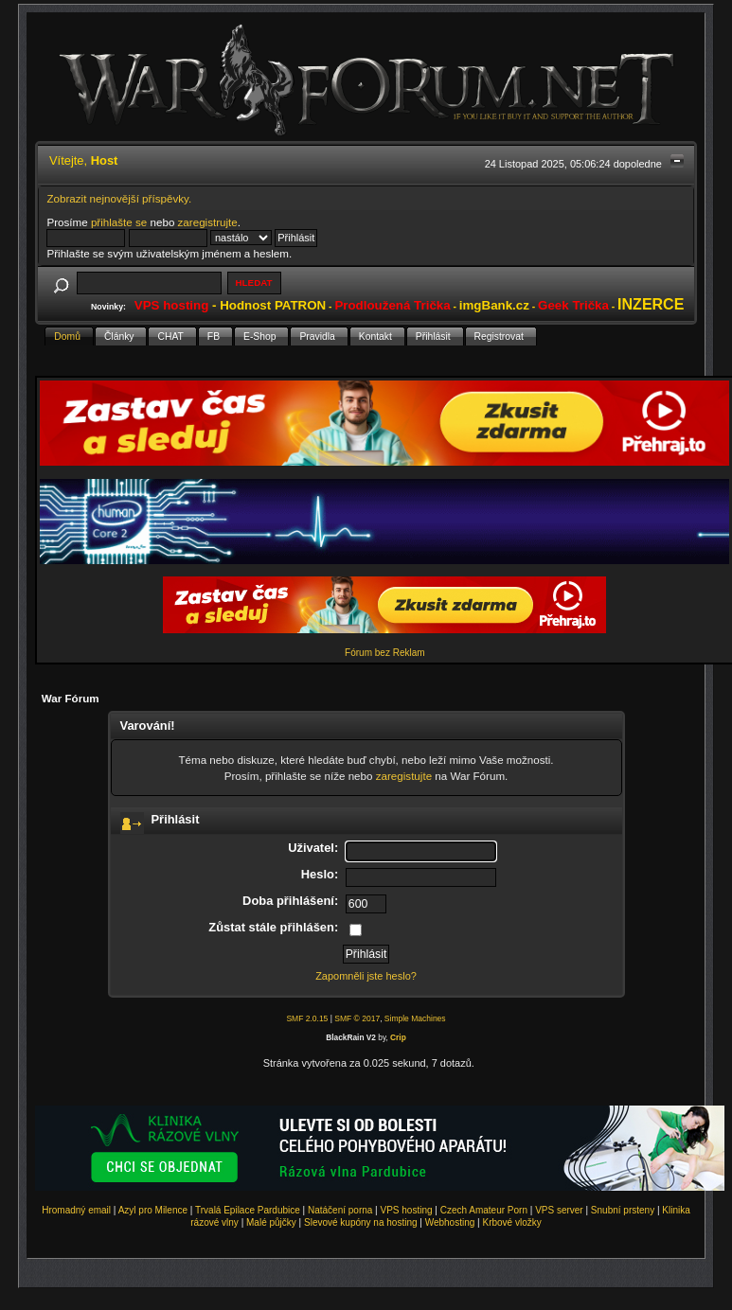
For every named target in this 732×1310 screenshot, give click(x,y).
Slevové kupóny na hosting (361, 1222)
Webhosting (450, 1222)
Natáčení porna (340, 1210)
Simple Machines (415, 1018)
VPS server (559, 1210)
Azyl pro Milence (152, 1210)
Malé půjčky (271, 1222)
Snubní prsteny (622, 1210)
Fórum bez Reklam (384, 652)
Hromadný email (76, 1210)
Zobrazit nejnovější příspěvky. (118, 198)
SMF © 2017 (357, 1018)
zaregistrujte (208, 222)
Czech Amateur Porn (483, 1210)
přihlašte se (119, 222)
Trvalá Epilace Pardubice (247, 1210)
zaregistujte (404, 776)
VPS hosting (407, 1210)
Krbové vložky (511, 1222)
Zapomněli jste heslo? (366, 976)
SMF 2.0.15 (307, 1018)
